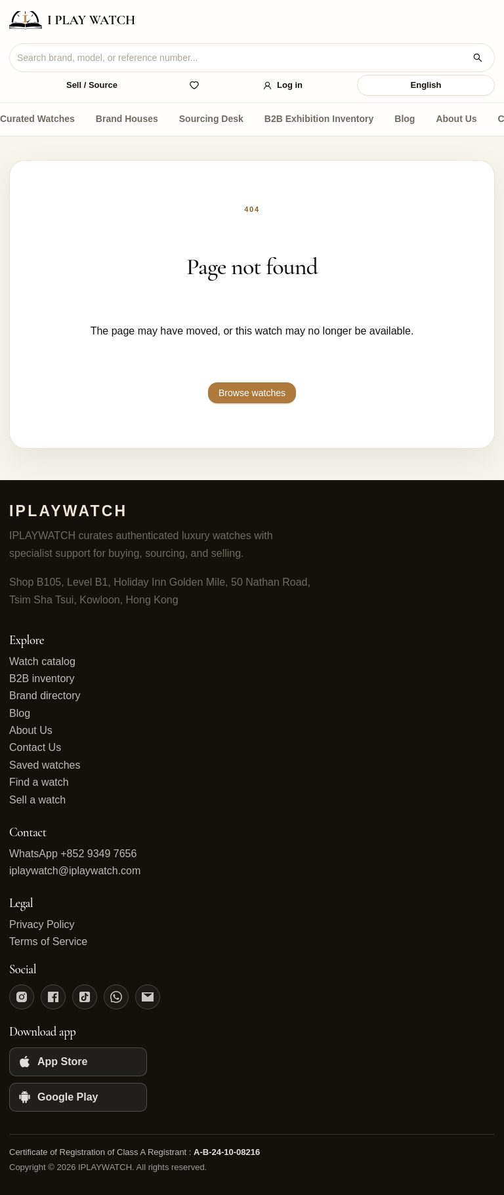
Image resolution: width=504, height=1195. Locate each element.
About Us (456, 118)
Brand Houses (127, 118)
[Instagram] (21, 996)
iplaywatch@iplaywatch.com (74, 870)
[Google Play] (78, 1097)
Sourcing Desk (211, 118)
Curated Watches (37, 118)
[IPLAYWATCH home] (72, 20)
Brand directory (45, 695)
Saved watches (45, 765)
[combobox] (241, 58)
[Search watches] (478, 58)
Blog (404, 118)
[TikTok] (84, 996)
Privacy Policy (42, 924)
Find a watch (39, 782)
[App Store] (78, 1061)
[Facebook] (53, 996)
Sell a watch (37, 799)
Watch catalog (42, 661)
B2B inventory (42, 678)
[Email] (147, 996)
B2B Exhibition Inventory (318, 118)
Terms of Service (48, 941)
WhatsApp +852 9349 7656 (72, 853)
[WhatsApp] (116, 996)
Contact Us (35, 747)
